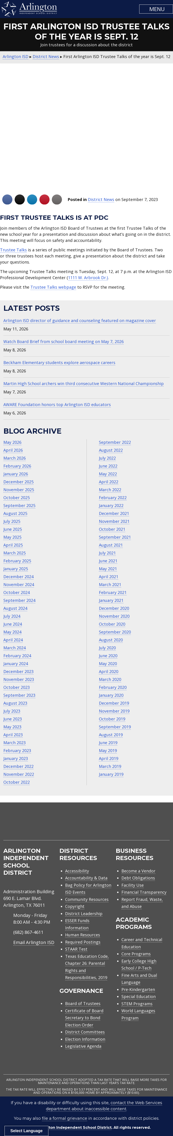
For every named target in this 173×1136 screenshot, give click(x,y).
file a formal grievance (64, 1118)
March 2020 (110, 679)
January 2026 (15, 474)
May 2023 (12, 726)
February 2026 (17, 466)
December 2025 (18, 481)
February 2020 (113, 687)
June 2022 (108, 466)
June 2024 (12, 624)
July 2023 (11, 711)
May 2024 (12, 632)
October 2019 (112, 719)
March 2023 (14, 742)
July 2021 (107, 553)
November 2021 (114, 521)
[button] (156, 9)
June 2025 (12, 529)
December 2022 (18, 766)
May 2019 (108, 750)
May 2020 (108, 663)
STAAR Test (76, 949)
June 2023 (12, 719)
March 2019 (110, 766)
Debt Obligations (138, 878)
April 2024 (13, 640)
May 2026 (12, 442)
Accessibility (77, 871)
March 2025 (14, 553)
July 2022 (107, 458)
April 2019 (108, 758)
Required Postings (82, 942)
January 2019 (111, 774)
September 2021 (115, 537)
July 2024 (11, 616)
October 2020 (112, 624)
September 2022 (115, 442)
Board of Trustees (82, 1003)
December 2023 (18, 671)
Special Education (138, 996)
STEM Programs (137, 1003)
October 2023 (16, 687)
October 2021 (112, 529)
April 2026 (13, 450)
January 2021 (111, 600)
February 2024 (17, 655)
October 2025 (16, 497)
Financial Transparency (143, 892)
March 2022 (110, 489)
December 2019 (114, 703)
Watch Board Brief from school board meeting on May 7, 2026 (63, 341)
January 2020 (111, 695)
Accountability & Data (86, 878)
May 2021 (108, 568)
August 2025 (15, 513)
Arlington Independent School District (74, 1127)
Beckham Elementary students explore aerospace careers (59, 362)
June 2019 (108, 742)
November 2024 (18, 584)
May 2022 (108, 474)
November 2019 (114, 711)
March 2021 (110, 584)
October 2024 (16, 592)
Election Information (85, 1039)
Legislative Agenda (83, 1046)
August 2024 (15, 608)
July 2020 (107, 647)
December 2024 (18, 576)
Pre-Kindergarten (138, 989)
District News (101, 199)
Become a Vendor (138, 871)
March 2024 (14, 647)
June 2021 (108, 560)
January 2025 (15, 568)
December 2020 (114, 608)
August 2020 (111, 640)
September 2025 (19, 505)
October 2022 (16, 782)
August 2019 (111, 734)
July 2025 (11, 521)
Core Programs (136, 953)
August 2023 (15, 703)
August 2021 (111, 545)
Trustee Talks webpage (53, 287)
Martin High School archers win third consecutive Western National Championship (83, 383)
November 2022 (18, 774)
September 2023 (19, 695)
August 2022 (111, 450)
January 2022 (111, 505)
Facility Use (132, 885)
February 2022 (113, 497)
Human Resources (82, 934)
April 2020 (108, 671)
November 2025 (18, 489)
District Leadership (83, 913)
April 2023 (13, 734)
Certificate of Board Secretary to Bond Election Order (84, 1018)
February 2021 (113, 592)
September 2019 (115, 726)
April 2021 (108, 576)
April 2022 (108, 481)
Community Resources (87, 899)
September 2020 (115, 632)
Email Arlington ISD (33, 942)
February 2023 (17, 750)
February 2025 (17, 560)
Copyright (74, 906)
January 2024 (15, 663)
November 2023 (18, 679)
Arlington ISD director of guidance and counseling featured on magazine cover (79, 320)
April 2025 (13, 545)
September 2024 (19, 600)
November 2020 (114, 616)
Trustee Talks (13, 249)
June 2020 (108, 655)
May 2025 (12, 537)
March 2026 (14, 458)
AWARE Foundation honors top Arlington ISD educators (57, 404)
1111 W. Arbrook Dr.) (88, 277)
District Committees (85, 1032)
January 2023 (15, 758)
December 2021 (114, 513)
